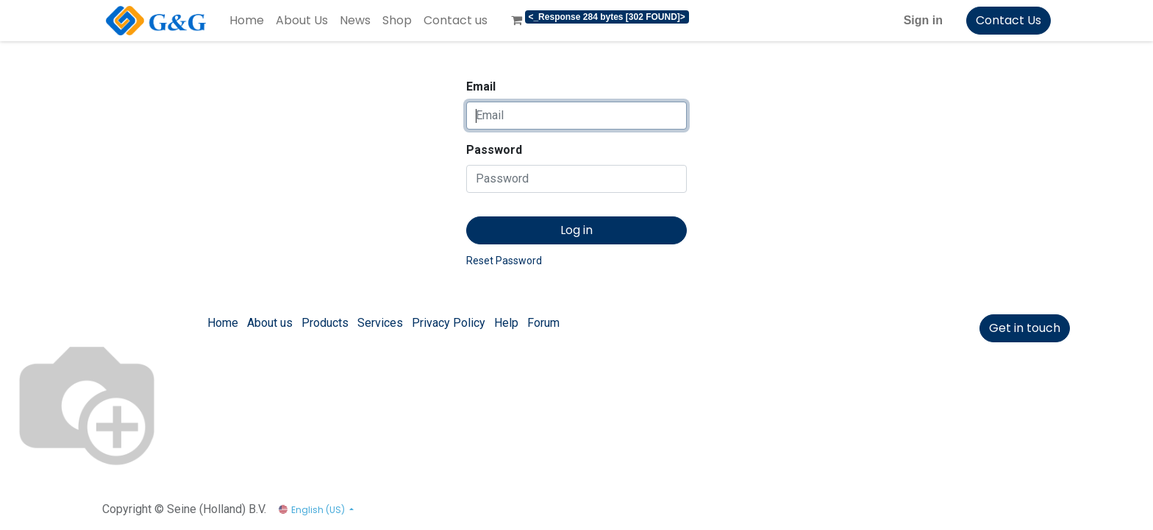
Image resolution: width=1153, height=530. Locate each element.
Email (481, 86)
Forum (543, 323)
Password (494, 150)
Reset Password (504, 260)
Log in (576, 230)
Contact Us (1008, 20)
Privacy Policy (448, 323)
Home (222, 323)
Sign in (923, 20)
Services (380, 323)
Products (325, 323)
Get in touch (1024, 327)
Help (506, 323)
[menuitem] (247, 20)
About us (270, 323)
